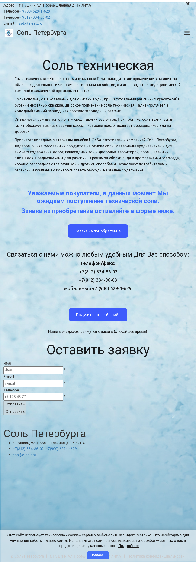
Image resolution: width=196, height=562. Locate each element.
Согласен (98, 555)
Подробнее (128, 546)
